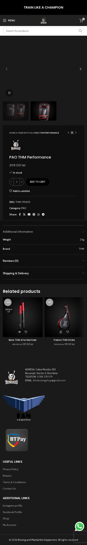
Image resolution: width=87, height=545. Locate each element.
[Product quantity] (17, 182)
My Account (9, 525)
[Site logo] (43, 20)
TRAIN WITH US (25, 133)
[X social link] (24, 214)
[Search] (43, 31)
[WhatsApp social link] (38, 214)
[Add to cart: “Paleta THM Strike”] (61, 332)
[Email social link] (29, 214)
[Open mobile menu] (9, 20)
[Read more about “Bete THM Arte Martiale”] (19, 332)
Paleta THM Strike (64, 340)
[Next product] (76, 133)
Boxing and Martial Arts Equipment (37, 539)
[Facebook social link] (20, 214)
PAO (23, 208)
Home (12, 133)
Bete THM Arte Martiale (23, 340)
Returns (7, 475)
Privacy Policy (10, 469)
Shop (6, 518)
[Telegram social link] (43, 214)
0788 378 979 (45, 376)
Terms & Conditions (14, 482)
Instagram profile (12, 505)
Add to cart (37, 181)
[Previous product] (68, 133)
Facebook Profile (12, 512)
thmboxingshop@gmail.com (49, 380)
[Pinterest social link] (33, 214)
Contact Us (9, 488)
